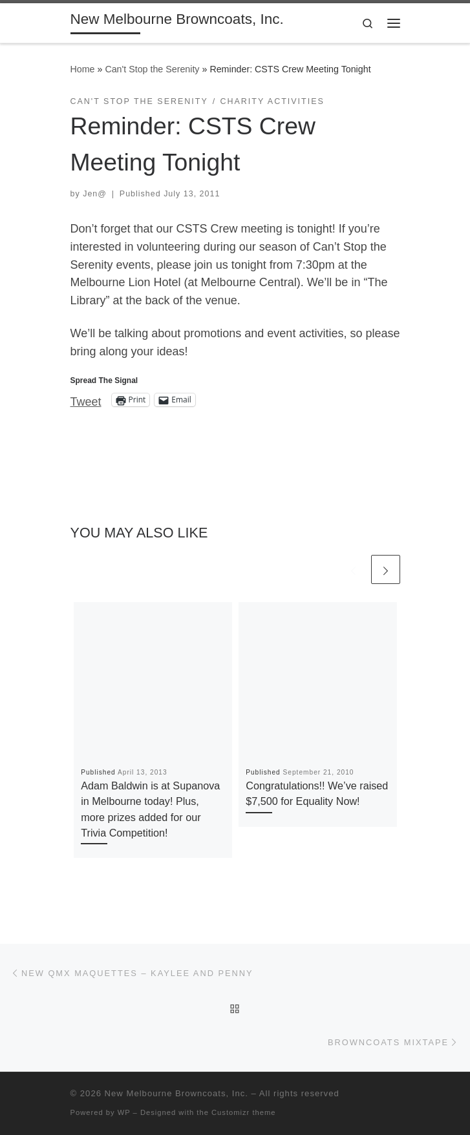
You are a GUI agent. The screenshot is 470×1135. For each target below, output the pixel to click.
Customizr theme (243, 1112)
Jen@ (95, 193)
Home (82, 69)
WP (124, 1112)
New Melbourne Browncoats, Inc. (176, 1093)
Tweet (85, 400)
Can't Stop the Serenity (152, 69)
